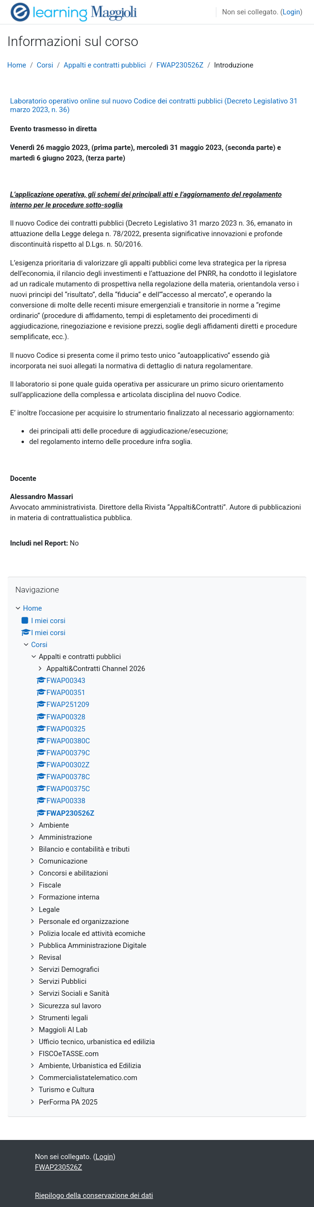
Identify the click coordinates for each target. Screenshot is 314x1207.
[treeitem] (157, 855)
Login (291, 12)
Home (16, 65)
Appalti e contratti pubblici (105, 65)
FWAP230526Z (180, 65)
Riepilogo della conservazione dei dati (94, 1195)
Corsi (45, 65)
